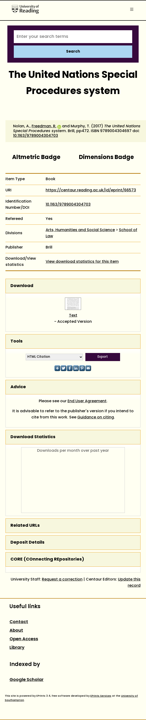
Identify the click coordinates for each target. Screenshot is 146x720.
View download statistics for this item (82, 262)
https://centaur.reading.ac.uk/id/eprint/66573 (91, 190)
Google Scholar (27, 680)
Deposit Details (27, 542)
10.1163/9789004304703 (35, 136)
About (16, 630)
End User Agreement (87, 401)
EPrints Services (100, 696)
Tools (16, 341)
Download (21, 286)
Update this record (129, 582)
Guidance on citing (95, 417)
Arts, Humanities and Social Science (80, 230)
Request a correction (62, 579)
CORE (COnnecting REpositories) (47, 559)
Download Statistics (32, 437)
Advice (18, 387)
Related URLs (25, 525)
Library (17, 647)
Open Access (24, 639)
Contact (19, 622)
